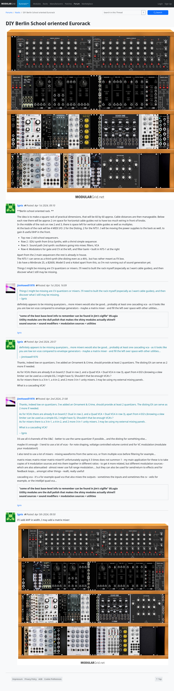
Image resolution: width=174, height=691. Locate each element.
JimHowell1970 (26, 285)
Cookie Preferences (52, 679)
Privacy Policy (31, 679)
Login (160, 3)
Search (158, 12)
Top (159, 679)
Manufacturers (56, 3)
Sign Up (168, 3)
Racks (45, 3)
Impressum (17, 679)
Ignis (20, 205)
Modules (37, 3)
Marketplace (87, 3)
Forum (77, 3)
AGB (40, 679)
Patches (68, 3)
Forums (9, 12)
